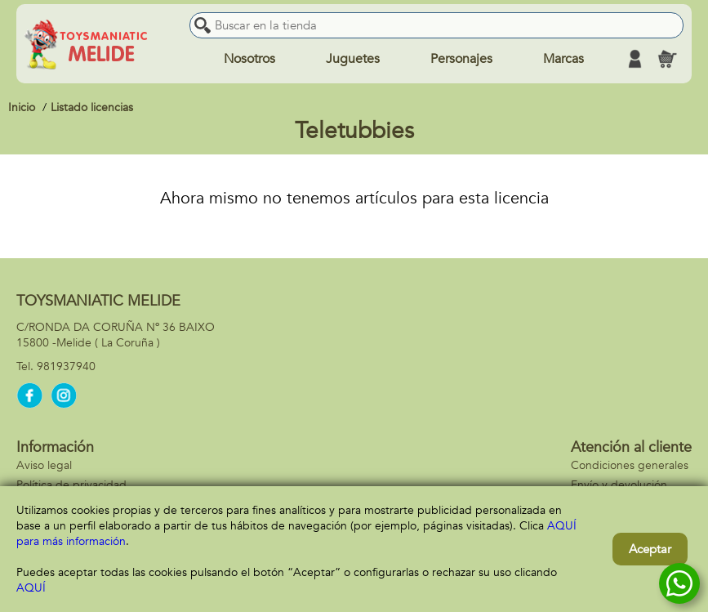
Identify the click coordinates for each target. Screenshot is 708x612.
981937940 (66, 366)
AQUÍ (31, 588)
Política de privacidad (71, 485)
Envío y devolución (619, 485)
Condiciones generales (629, 465)
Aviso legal (44, 465)
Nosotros (249, 59)
